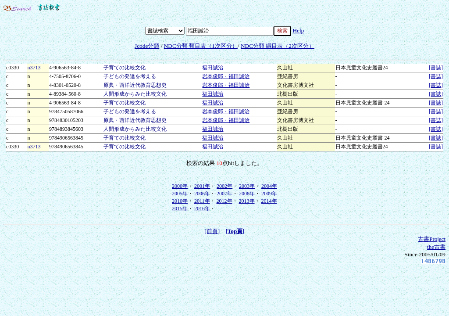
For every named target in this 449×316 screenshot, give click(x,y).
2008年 (247, 193)
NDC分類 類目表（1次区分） (201, 46)
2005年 (180, 193)
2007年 (224, 193)
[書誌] (436, 68)
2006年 (202, 193)
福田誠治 (212, 68)
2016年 (202, 208)
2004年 (269, 186)
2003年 (247, 186)
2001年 (202, 186)
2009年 (269, 193)
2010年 (180, 201)
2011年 (202, 201)
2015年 (180, 208)
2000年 (180, 186)
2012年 (224, 201)
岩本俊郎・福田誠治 (225, 76)
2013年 (247, 201)
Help (298, 30)
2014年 (269, 201)
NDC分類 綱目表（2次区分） (277, 46)
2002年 (224, 186)
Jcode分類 (147, 46)
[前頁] (212, 231)
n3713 (33, 68)
